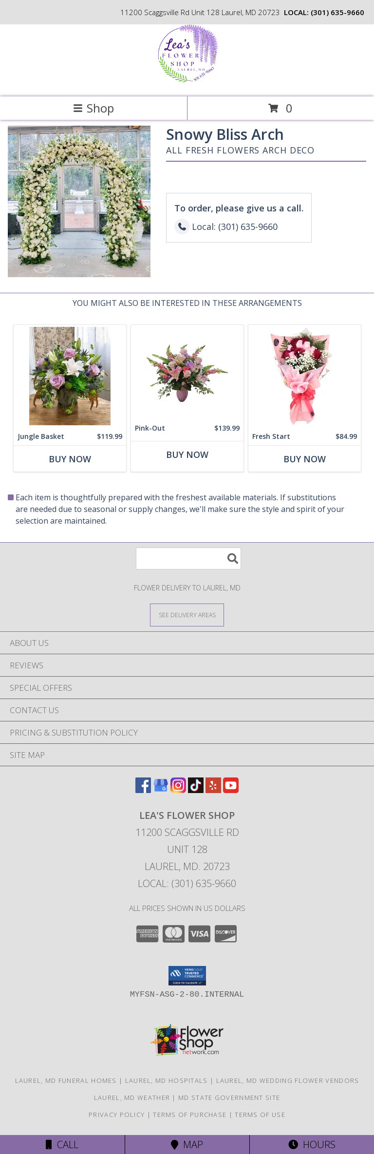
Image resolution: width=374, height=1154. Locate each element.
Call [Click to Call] (62, 1144)
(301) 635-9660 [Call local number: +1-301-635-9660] (337, 12)
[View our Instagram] (178, 789)
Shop (93, 108)
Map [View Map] (187, 1144)
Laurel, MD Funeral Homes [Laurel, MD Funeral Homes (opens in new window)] (66, 1080)
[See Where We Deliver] (187, 614)
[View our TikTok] (196, 789)
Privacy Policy (117, 1114)
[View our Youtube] (231, 789)
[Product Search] (188, 558)
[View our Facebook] (143, 789)
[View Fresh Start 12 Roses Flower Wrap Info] (304, 376)
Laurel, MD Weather (132, 1097)
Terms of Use (260, 1114)
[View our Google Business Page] (160, 789)
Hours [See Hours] (312, 1144)
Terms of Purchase (189, 1114)
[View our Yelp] (213, 789)
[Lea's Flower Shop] (187, 82)
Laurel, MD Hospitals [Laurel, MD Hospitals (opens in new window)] (166, 1080)
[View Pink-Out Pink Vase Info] (187, 372)
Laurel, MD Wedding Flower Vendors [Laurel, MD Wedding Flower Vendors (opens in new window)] (287, 1080)
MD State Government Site (229, 1097)
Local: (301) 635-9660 (187, 883)
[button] (187, 975)
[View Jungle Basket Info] (70, 376)
